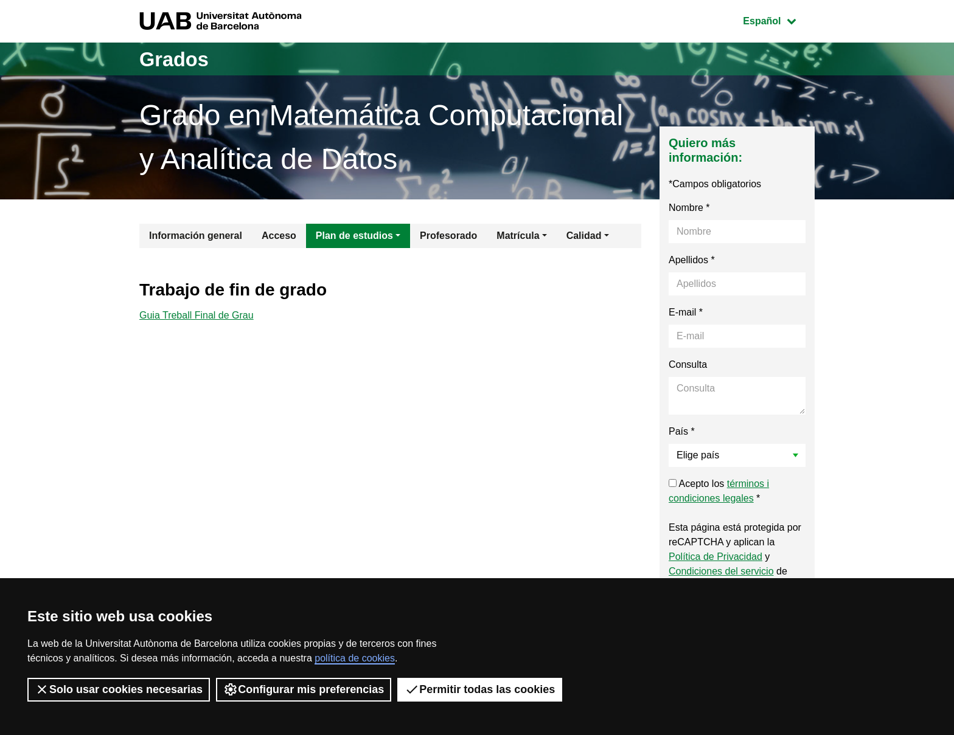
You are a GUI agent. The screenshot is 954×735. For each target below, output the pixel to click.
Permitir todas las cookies (480, 689)
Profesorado (448, 235)
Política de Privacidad (715, 556)
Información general (195, 235)
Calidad (584, 235)
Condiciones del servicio (721, 571)
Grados (177, 58)
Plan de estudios (354, 235)
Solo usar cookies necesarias (119, 689)
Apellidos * (692, 260)
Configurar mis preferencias (303, 689)
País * (682, 431)
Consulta (688, 364)
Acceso (279, 235)
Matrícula (517, 235)
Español (778, 19)
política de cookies (355, 658)
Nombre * (689, 207)
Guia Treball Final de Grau (196, 316)
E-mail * (686, 312)
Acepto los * (719, 490)
